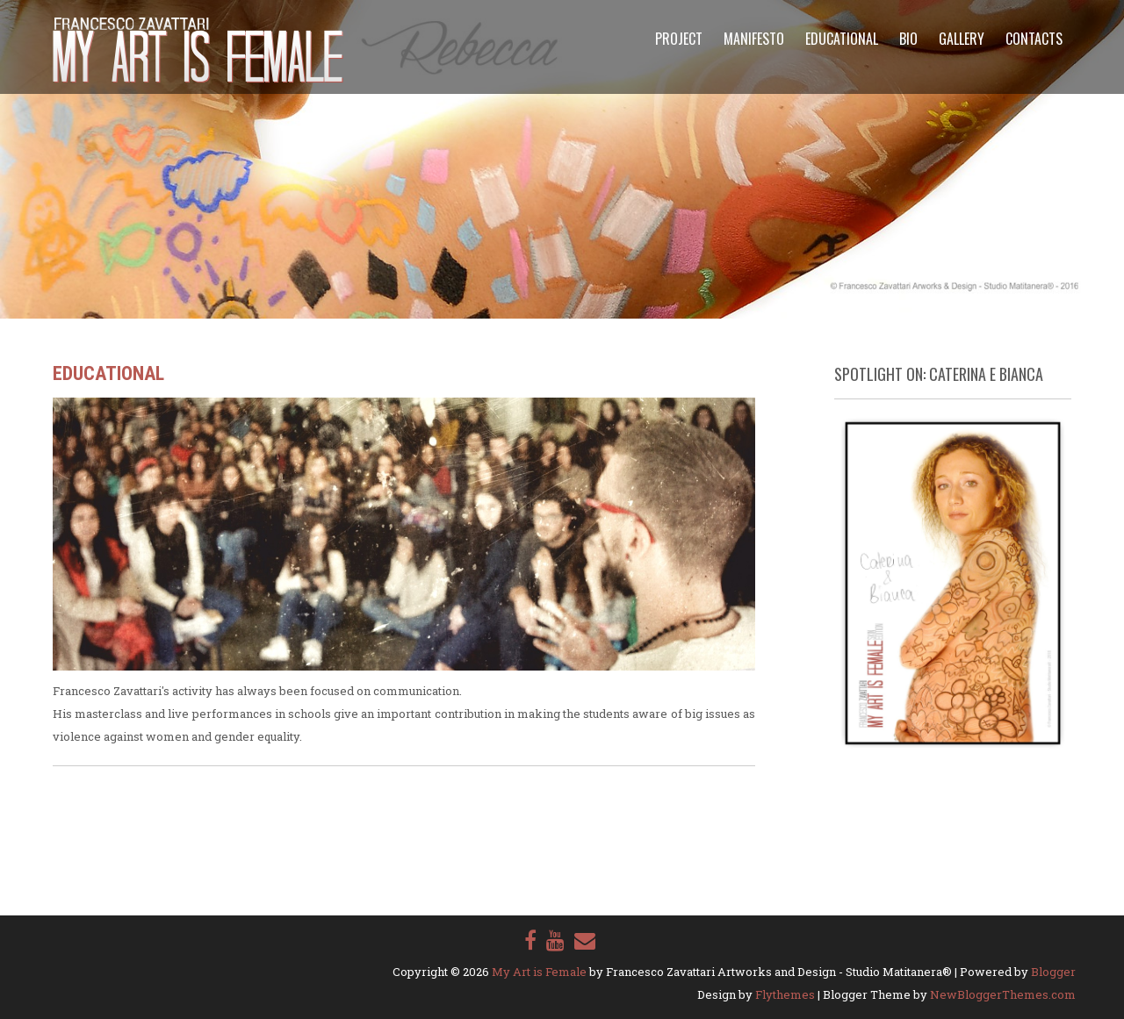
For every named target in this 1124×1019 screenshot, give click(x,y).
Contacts (1034, 38)
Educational (841, 38)
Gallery (961, 38)
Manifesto (754, 38)
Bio (908, 38)
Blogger (1053, 972)
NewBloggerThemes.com (1003, 994)
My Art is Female (539, 972)
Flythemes (785, 994)
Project (678, 38)
